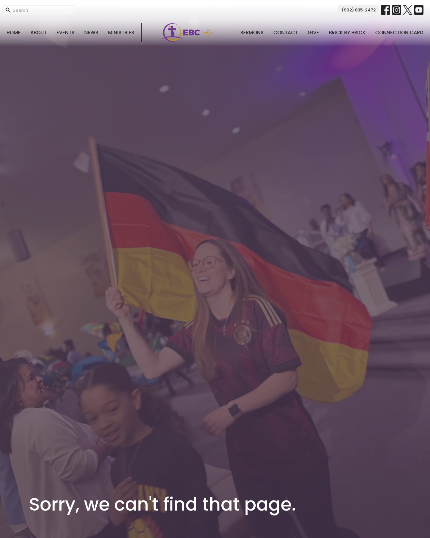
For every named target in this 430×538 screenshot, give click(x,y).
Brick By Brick (347, 32)
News (91, 32)
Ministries (121, 32)
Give (313, 32)
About (38, 32)
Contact (285, 32)
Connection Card (399, 32)
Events (65, 32)
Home (14, 32)
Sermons (251, 32)
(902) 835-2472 (359, 10)
